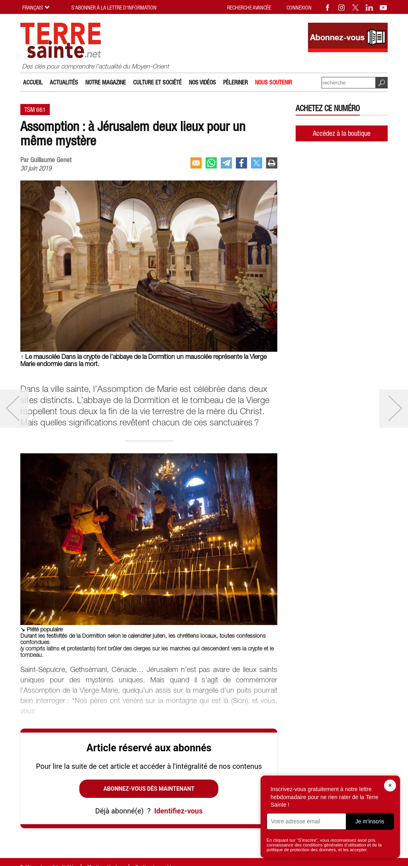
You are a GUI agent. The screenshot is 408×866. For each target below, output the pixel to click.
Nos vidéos (202, 82)
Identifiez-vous (178, 811)
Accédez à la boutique (342, 133)
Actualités (64, 82)
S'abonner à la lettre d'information (114, 7)
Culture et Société (157, 82)
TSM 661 (35, 109)
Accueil (33, 82)
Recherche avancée (249, 7)
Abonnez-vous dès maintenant (148, 789)
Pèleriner (235, 82)
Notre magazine (105, 82)
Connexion (299, 7)
